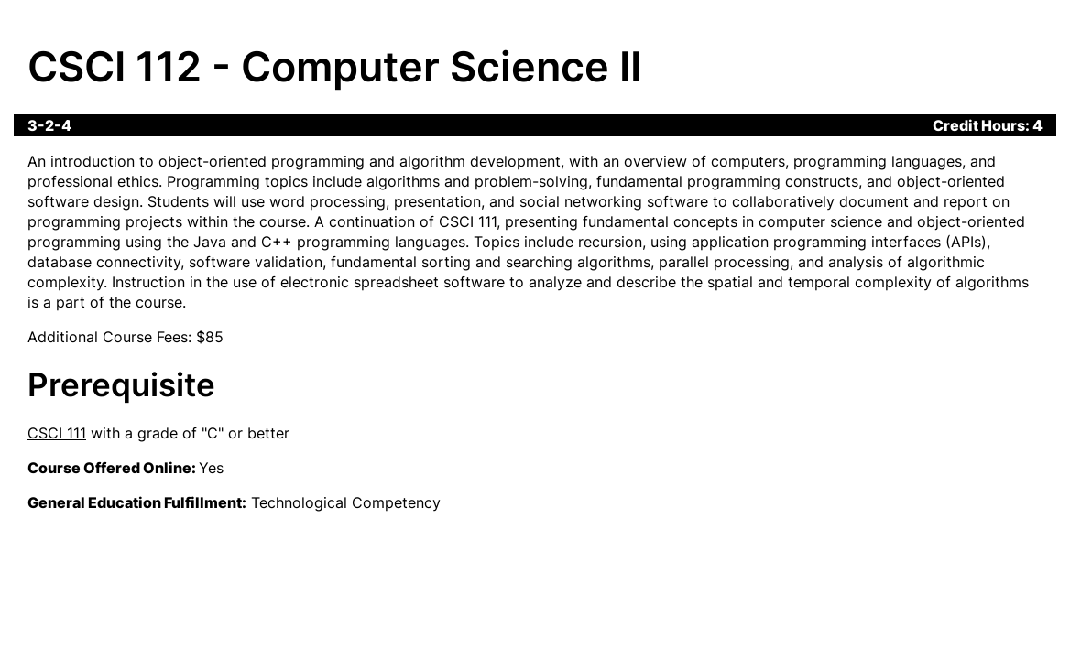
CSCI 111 (56, 433)
